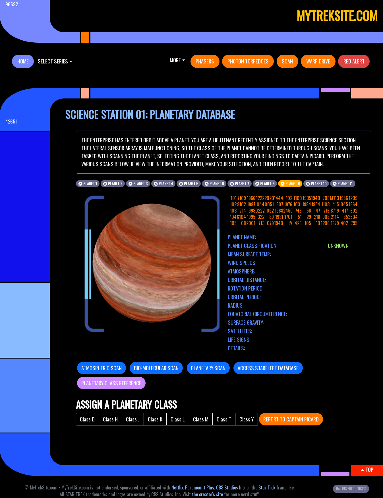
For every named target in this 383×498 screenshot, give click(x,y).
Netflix (177, 487)
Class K (155, 419)
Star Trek (266, 487)
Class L (178, 419)
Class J (133, 419)
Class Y (246, 419)
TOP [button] (367, 469)
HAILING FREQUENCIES (351, 488)
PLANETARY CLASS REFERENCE (111, 383)
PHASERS (205, 61)
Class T (224, 419)
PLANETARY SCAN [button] (208, 368)
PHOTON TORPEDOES (248, 61)
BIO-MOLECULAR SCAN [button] (156, 368)
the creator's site (207, 494)
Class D (87, 419)
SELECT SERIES (53, 61)
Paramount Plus (199, 487)
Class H (110, 419)
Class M (200, 419)
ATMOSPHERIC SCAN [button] (101, 368)
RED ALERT (354, 61)
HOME (23, 61)
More (175, 60)
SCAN (287, 61)
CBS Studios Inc (230, 487)
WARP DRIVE (318, 61)
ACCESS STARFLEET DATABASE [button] (268, 368)
